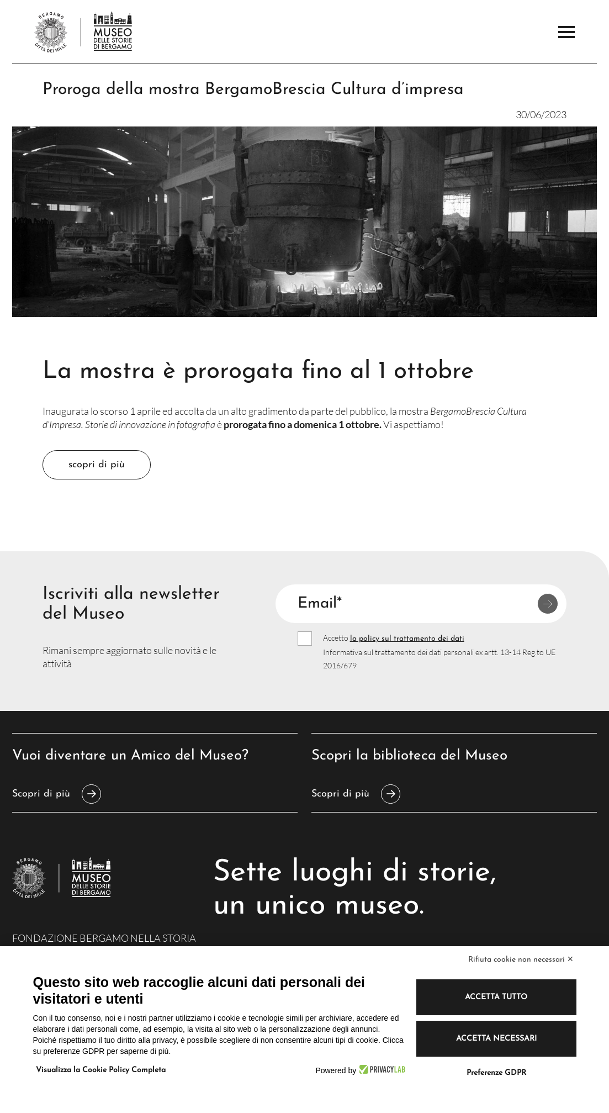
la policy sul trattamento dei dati (407, 639)
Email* (320, 603)
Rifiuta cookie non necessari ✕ (521, 960)
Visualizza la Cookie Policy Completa (101, 1070)
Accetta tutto (496, 997)
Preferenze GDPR (496, 1073)
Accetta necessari (496, 1039)
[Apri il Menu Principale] (566, 32)
